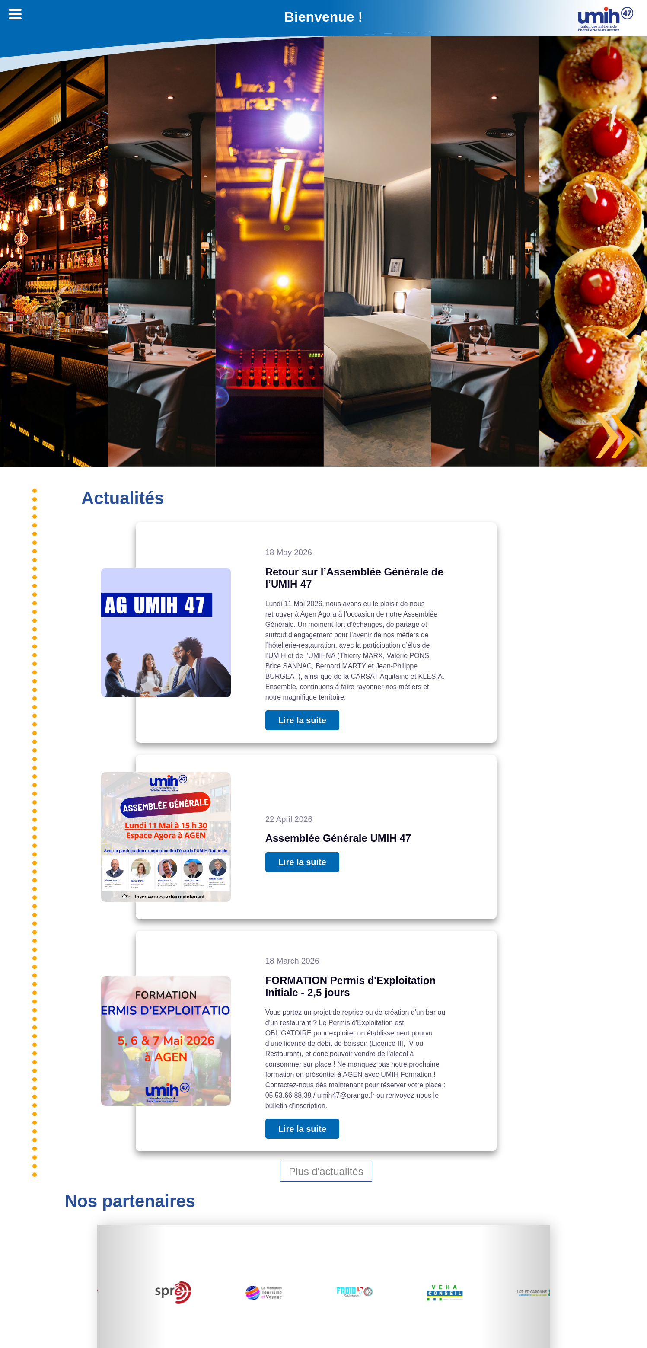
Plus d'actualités (326, 1171)
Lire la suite (302, 720)
